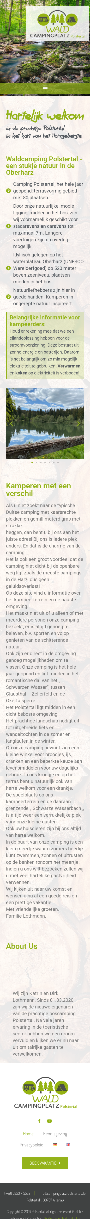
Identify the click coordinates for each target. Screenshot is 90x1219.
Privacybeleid (31, 1144)
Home (28, 1133)
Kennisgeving (55, 1133)
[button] (45, 87)
